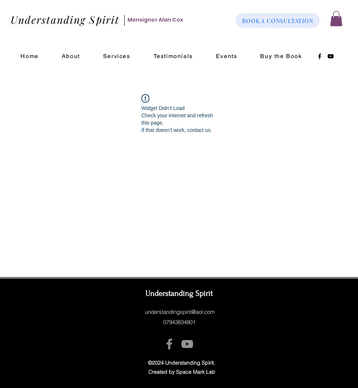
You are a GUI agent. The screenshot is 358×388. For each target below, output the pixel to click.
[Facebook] (319, 56)
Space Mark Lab (195, 372)
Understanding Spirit (179, 293)
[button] (336, 18)
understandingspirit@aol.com (180, 311)
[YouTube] (330, 56)
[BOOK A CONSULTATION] (278, 20)
